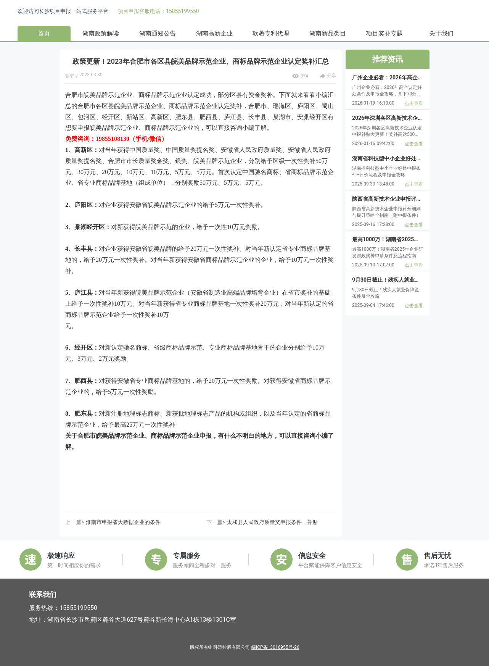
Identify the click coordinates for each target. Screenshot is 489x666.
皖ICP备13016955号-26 (275, 647)
